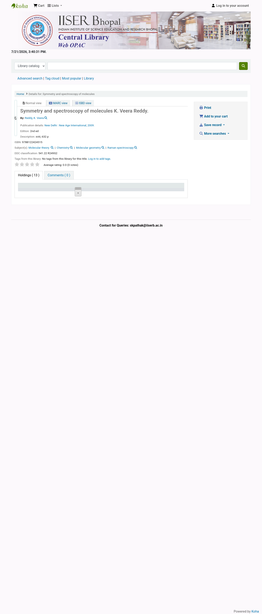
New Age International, (73, 125)
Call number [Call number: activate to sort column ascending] (81, 189)
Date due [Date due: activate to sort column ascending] (155, 191)
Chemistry (63, 147)
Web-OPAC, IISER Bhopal (21, 6)
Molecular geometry (88, 147)
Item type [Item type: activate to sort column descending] (24, 189)
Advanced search (29, 78)
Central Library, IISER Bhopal (45, 265)
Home (20, 94)
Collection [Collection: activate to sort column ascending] (64, 191)
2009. (91, 125)
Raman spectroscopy (120, 147)
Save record (210, 125)
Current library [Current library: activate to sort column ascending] (44, 189)
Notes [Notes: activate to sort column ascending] (135, 191)
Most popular (71, 78)
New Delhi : (51, 125)
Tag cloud (52, 78)
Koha (255, 611)
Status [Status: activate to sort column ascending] (117, 191)
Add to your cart (213, 116)
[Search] (243, 66)
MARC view (58, 103)
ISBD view (83, 103)
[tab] (59, 175)
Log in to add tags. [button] (99, 158)
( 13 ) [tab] (28, 175)
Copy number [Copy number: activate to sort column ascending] (99, 189)
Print (205, 108)
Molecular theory (39, 147)
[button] (39, 6)
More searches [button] (213, 134)
